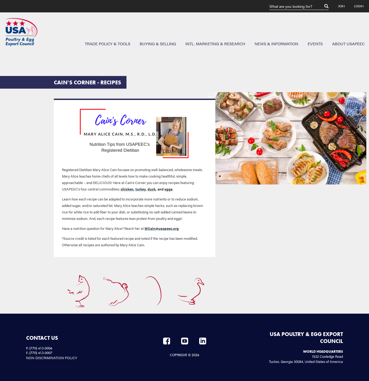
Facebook (166, 341)
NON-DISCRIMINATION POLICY (51, 357)
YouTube (184, 341)
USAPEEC (21, 32)
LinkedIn (202, 341)
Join (341, 6)
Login (359, 6)
